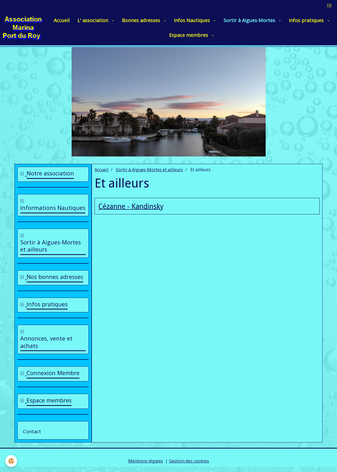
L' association (93, 20)
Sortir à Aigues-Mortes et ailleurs (149, 170)
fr (329, 5)
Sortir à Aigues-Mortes (250, 20)
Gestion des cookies (189, 461)
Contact (32, 431)
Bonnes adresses (141, 20)
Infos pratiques (307, 20)
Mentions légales (145, 461)
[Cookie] (11, 461)
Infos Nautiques (192, 20)
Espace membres (189, 35)
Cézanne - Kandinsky (130, 206)
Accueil (62, 20)
